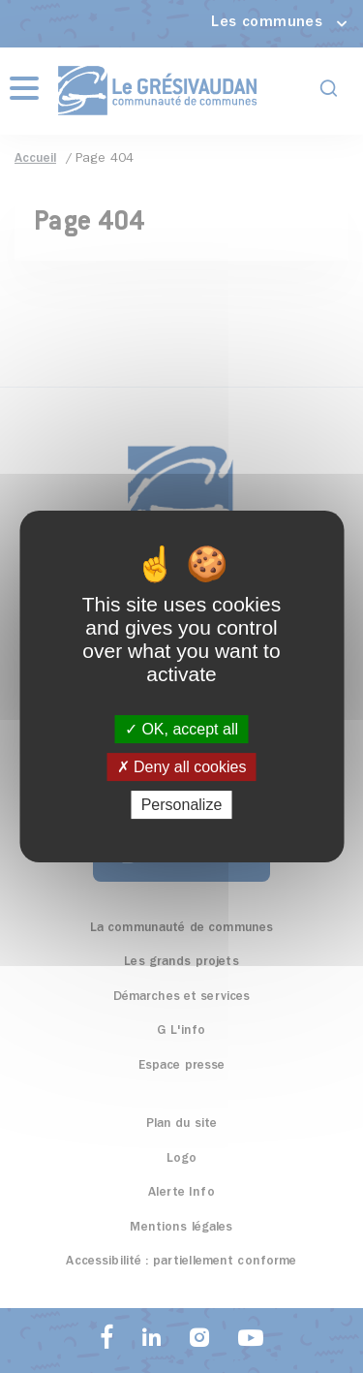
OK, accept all (181, 729)
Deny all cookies (182, 767)
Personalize (182, 804)
